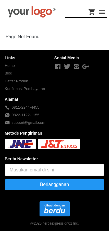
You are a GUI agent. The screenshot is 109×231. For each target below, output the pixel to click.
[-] (57, 67)
